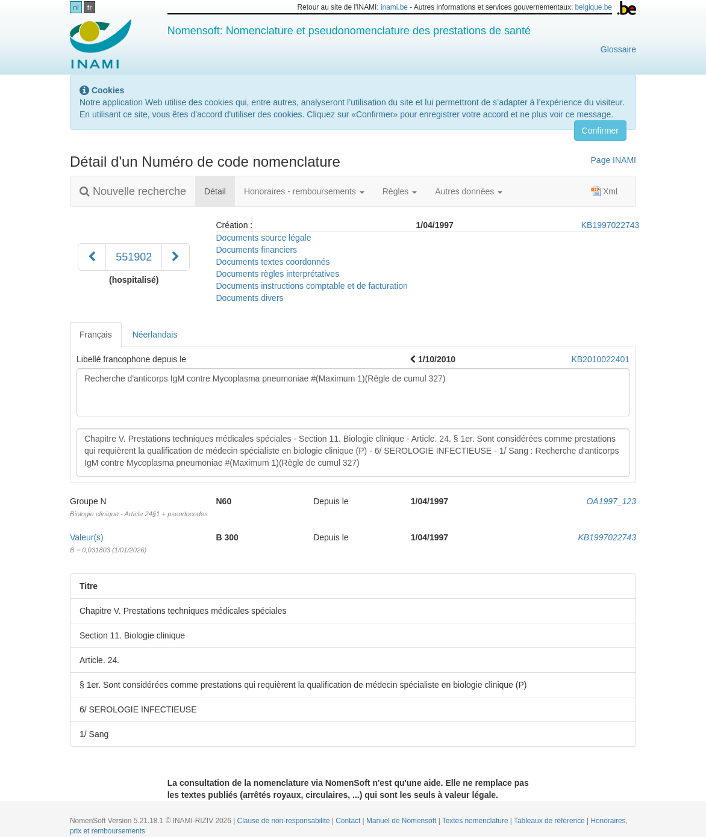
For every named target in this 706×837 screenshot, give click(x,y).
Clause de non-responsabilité (284, 821)
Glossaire (618, 49)
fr (89, 7)
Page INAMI (613, 160)
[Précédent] (92, 257)
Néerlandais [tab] (155, 334)
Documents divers (250, 298)
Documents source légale (263, 237)
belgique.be (593, 7)
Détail (219, 190)
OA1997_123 (611, 501)
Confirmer (600, 130)
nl (76, 7)
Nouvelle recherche (133, 191)
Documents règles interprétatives (278, 274)
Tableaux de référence (550, 821)
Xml (604, 191)
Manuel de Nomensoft (402, 821)
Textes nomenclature (476, 821)
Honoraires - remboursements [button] (304, 191)
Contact (349, 821)
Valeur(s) (87, 537)
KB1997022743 (610, 225)
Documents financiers (257, 250)
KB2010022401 (600, 359)
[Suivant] (175, 257)
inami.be (394, 7)
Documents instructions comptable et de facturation (312, 286)
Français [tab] (96, 334)
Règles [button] (400, 191)
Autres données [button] (468, 191)
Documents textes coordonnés (273, 262)
